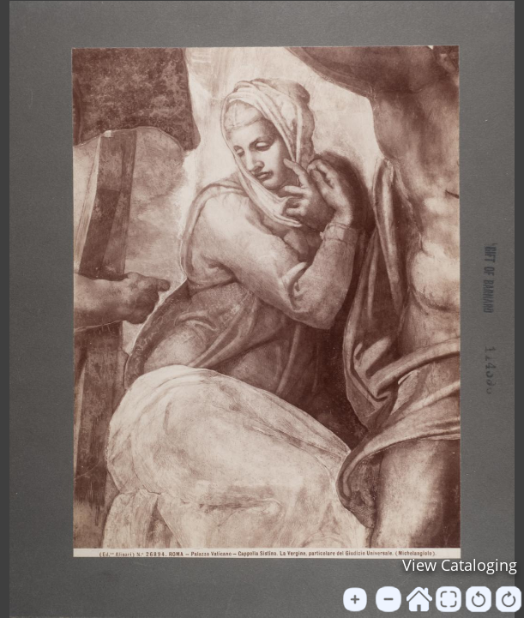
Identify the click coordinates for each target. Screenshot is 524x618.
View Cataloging (459, 565)
